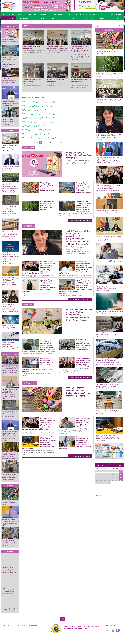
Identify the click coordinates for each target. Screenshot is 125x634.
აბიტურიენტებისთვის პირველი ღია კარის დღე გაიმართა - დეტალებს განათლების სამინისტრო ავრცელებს (109, 100)
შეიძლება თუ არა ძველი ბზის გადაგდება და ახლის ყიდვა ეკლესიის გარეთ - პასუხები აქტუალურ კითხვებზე (109, 74)
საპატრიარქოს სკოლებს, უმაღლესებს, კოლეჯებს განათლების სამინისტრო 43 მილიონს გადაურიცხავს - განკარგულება (109, 238)
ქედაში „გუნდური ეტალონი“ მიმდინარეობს (36, 126)
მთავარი (6, 14)
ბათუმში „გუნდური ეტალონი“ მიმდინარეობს (36, 130)
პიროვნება (24, 18)
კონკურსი (116, 18)
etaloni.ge (98, 495)
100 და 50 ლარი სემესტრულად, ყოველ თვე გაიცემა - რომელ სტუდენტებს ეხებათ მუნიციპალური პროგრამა (107, 386)
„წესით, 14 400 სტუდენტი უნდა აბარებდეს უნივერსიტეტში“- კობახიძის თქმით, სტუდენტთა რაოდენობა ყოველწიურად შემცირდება (10, 370)
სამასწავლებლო (41, 14)
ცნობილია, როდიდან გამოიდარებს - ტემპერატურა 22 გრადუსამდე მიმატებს (10, 327)
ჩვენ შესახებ (19, 626)
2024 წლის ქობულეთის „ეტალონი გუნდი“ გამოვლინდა (40, 138)
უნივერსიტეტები (57, 14)
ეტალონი (9, 18)
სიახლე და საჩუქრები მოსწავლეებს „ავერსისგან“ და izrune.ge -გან (10, 41)
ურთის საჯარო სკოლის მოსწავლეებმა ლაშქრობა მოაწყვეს (9, 502)
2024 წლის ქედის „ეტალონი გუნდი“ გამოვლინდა (38, 122)
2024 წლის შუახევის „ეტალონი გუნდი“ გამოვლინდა (38, 106)
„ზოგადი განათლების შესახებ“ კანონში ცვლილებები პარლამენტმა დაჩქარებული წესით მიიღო (109, 212)
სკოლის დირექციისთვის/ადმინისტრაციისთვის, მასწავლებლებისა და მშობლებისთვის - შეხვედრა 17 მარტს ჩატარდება (10, 346)
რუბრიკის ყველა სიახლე (80, 221)
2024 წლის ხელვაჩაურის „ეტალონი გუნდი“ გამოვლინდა (40, 114)
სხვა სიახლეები (115, 14)
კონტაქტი (5, 626)
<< (24, 142)
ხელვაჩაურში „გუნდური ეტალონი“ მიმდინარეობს (38, 118)
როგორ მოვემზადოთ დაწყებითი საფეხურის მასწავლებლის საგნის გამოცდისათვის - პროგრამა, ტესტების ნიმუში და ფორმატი (10, 121)
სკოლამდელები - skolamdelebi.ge (81, 14)
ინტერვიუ (40, 18)
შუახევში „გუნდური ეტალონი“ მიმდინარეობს (36, 110)
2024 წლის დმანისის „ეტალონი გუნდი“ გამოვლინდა (39, 102)
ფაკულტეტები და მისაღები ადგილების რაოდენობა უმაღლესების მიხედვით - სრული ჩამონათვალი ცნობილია (9, 414)
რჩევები (88, 18)
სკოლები (28, 14)
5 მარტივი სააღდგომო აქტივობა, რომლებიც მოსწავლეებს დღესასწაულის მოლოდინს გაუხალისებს (108, 51)
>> (65, 142)
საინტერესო (57, 18)
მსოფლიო (102, 14)
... (57, 142)
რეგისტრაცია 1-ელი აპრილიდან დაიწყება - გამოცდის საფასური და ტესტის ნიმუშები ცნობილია (107, 334)
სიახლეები (16, 14)
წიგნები (102, 18)
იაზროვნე (74, 18)
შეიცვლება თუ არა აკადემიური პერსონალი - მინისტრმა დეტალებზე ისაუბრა (10, 168)
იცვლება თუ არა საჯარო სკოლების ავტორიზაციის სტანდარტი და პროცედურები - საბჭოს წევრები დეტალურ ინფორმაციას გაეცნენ (10, 234)
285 (61, 142)
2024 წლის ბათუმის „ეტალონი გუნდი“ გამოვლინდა (38, 134)
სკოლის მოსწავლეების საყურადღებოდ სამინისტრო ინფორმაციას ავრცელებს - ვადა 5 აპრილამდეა (108, 411)
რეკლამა (32, 626)
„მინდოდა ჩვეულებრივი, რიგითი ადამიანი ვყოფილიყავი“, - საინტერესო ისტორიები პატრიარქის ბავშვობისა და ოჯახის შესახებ (10, 308)
